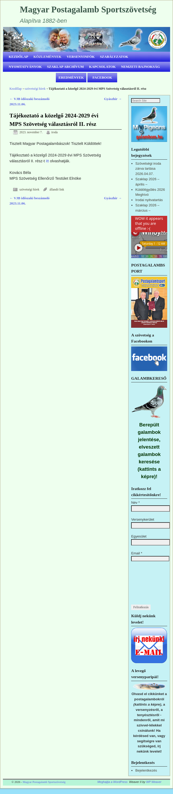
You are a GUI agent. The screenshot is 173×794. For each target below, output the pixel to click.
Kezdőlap (15, 89)
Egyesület (138, 542)
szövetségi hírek (35, 89)
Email (136, 559)
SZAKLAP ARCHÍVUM (65, 67)
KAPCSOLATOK (102, 67)
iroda (54, 132)
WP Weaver (153, 787)
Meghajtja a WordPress (112, 787)
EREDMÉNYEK (71, 77)
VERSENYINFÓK (81, 57)
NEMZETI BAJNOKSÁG (140, 67)
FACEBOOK (102, 77)
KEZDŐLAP (18, 57)
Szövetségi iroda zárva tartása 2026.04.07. (148, 174)
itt (47, 161)
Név (135, 508)
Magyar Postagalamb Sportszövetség (88, 9)
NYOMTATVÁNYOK (25, 67)
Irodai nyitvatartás (149, 205)
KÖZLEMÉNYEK (47, 57)
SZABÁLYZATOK (114, 57)
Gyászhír (113, 99)
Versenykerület (142, 525)
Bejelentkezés (146, 776)
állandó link (57, 189)
